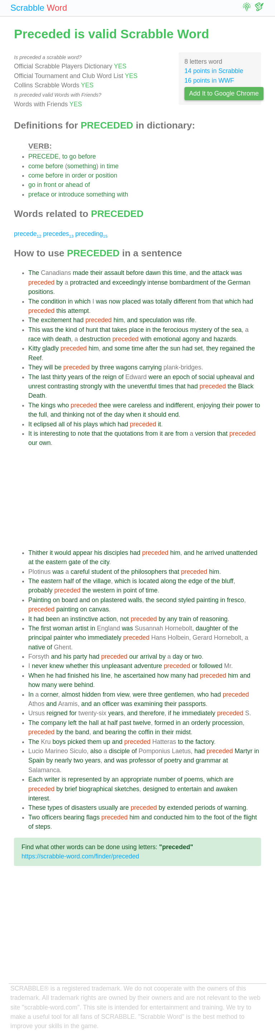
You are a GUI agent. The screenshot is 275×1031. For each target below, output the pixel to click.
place (136, 329)
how (163, 675)
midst (183, 732)
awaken (226, 789)
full (43, 414)
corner (49, 694)
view (123, 694)
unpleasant (116, 665)
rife (190, 320)
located (149, 581)
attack (220, 272)
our (32, 442)
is (36, 433)
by (59, 282)
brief (71, 789)
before (87, 156)
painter (63, 637)
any (172, 619)
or (91, 175)
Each (35, 779)
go (72, 156)
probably (40, 590)
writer (52, 779)
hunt (92, 329)
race (34, 339)
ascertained (139, 675)
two (197, 656)
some (122, 348)
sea (236, 329)
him (119, 320)
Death (36, 395)
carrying (150, 367)
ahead (74, 184)
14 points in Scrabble (213, 70)
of (87, 184)
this (167, 272)
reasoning (213, 619)
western (104, 590)
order (79, 175)
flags (93, 817)
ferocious (175, 329)
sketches (127, 789)
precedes (58, 233)
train (185, 619)
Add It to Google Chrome (224, 93)
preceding (91, 233)
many (178, 675)
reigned (57, 713)
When (36, 675)
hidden (91, 694)
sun (175, 348)
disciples (116, 552)
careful (80, 571)
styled (186, 600)
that (217, 301)
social (206, 377)
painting (208, 600)
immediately (104, 637)
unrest (37, 386)
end (173, 414)
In (31, 694)
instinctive (84, 619)
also (96, 751)
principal (40, 637)
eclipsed (45, 424)
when (133, 414)
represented (85, 779)
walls (135, 600)
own (44, 442)
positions (40, 291)
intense (158, 282)
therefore (151, 713)
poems (193, 779)
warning (235, 807)
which (82, 301)
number (164, 779)
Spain (36, 760)
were (155, 377)
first (46, 628)
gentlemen (179, 694)
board (70, 600)
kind (71, 329)
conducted (168, 817)
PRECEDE (43, 156)
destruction (95, 339)
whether (77, 665)
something (81, 166)
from (204, 301)
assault (114, 272)
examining (148, 703)
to (65, 156)
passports (192, 703)
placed (131, 301)
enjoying (208, 405)
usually (108, 807)
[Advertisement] (144, 498)
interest (38, 798)
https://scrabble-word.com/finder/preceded (80, 856)
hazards (224, 339)
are (169, 433)
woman (63, 628)
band (82, 732)
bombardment (188, 282)
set (198, 348)
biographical (96, 789)
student (101, 571)
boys (59, 741)
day (119, 414)
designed (155, 789)
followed (210, 665)
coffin (145, 732)
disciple (119, 751)
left (72, 722)
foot (219, 817)
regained (232, 348)
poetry (173, 760)
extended (180, 807)
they (212, 348)
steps (42, 826)
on (56, 600)
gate (75, 562)
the (206, 272)
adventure (148, 665)
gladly (50, 348)
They (35, 367)
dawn (153, 272)
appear (82, 552)
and (194, 272)
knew (56, 665)
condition (53, 301)
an (167, 377)
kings (48, 405)
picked (77, 741)
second (166, 600)
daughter (208, 628)
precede (27, 233)
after (151, 348)
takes (119, 329)
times (165, 386)
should (157, 414)
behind (83, 684)
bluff (227, 581)
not (90, 414)
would (62, 552)
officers (52, 817)
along (168, 581)
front (50, 184)
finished (79, 675)
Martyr (243, 751)
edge (195, 581)
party (80, 656)
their (96, 272)
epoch (181, 377)
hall (93, 722)
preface (38, 194)
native (36, 647)
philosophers (149, 571)
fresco (235, 600)
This (34, 329)
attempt (78, 310)
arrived (214, 552)
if (169, 713)
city (104, 562)
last (45, 377)
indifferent (179, 405)
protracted (84, 282)
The (33, 272)
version (205, 433)
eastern (56, 562)
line (106, 675)
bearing (115, 732)
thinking (74, 414)
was (236, 272)
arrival (148, 656)
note (84, 433)
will (48, 367)
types (55, 807)
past (125, 722)
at (31, 562)
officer (110, 703)
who (63, 405)
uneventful (141, 386)
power (244, 405)
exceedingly (129, 282)
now (114, 301)
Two (34, 817)
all (61, 424)
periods (205, 807)
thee (105, 405)
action (108, 619)
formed (164, 722)
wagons (127, 367)
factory (205, 741)
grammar (208, 760)
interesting (54, 433)
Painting (39, 600)
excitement (56, 320)
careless (140, 405)
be (58, 367)
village (102, 581)
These (37, 807)
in (102, 166)
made (80, 272)
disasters (83, 807)
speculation (155, 320)
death (63, 339)
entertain (189, 789)
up (106, 741)
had (247, 301)
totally (163, 301)
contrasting (63, 386)
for (73, 713)
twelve (142, 722)
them (94, 741)
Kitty (34, 348)
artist (81, 628)
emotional (166, 339)
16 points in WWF (209, 80)
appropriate (136, 779)
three (107, 367)
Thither (38, 552)
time (113, 166)
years (75, 377)
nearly (63, 760)
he (199, 552)
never (40, 665)
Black (246, 386)
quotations (129, 433)
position (106, 175)
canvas (99, 609)
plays (90, 424)
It (30, 424)
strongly (91, 386)
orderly (201, 722)
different (185, 301)
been (53, 619)
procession (227, 722)
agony (190, 339)
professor (142, 760)
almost (71, 694)
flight (250, 817)
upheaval (229, 377)
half (69, 581)
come (36, 166)
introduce (71, 194)
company (53, 722)
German (239, 282)
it (144, 414)
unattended (241, 552)
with (122, 194)
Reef (35, 358)
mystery (201, 329)
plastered (113, 600)
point (130, 590)
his (77, 424)
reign (109, 377)
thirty (59, 377)
